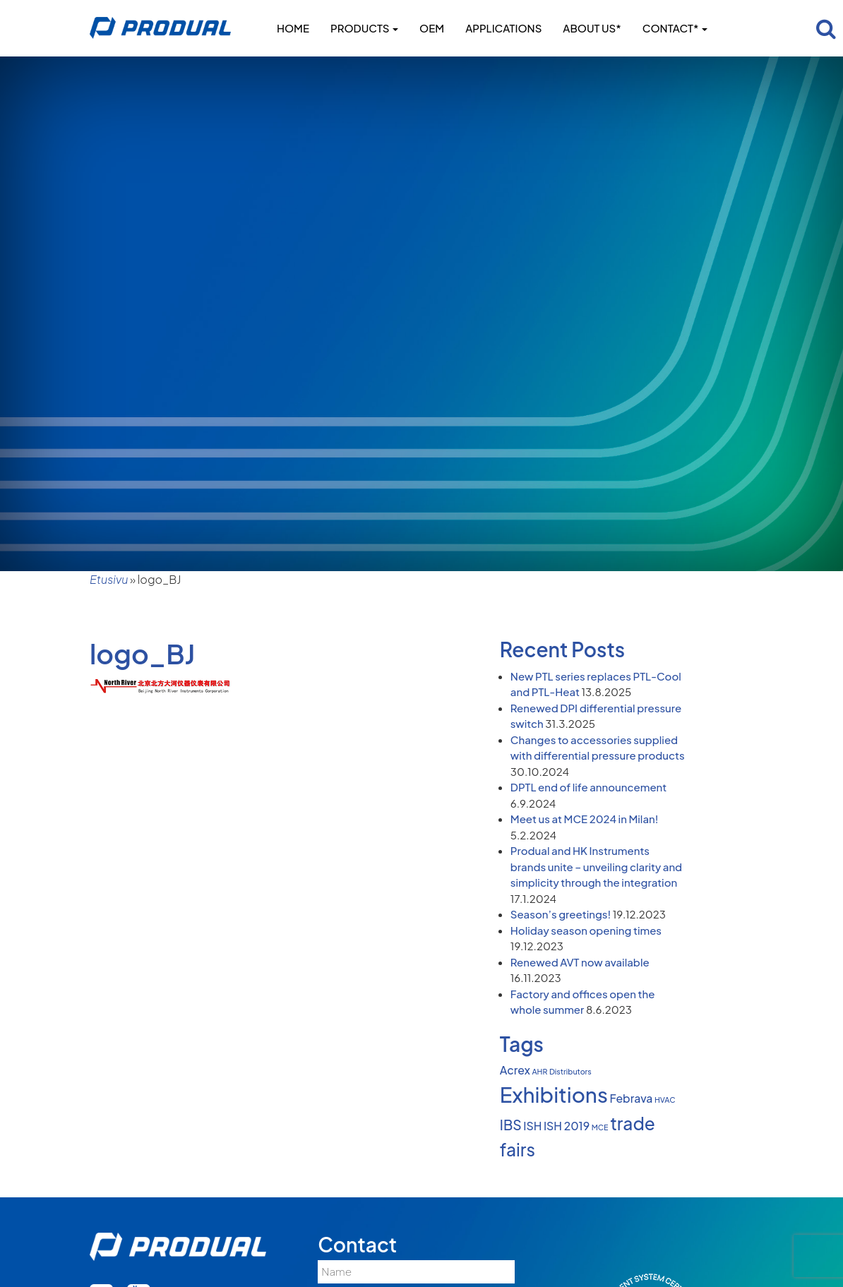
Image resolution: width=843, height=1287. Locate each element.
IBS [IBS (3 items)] (511, 1124)
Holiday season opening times (586, 930)
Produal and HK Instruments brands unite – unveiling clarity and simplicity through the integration (596, 866)
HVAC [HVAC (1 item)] (665, 1099)
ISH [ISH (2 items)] (532, 1126)
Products (364, 28)
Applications (503, 28)
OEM (431, 28)
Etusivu (109, 579)
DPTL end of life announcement (588, 787)
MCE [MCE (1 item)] (600, 1127)
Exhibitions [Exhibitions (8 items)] (554, 1095)
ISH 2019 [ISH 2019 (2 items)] (567, 1126)
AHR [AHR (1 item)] (539, 1071)
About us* (592, 28)
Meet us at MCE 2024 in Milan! (584, 818)
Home (293, 28)
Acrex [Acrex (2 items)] (515, 1070)
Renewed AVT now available (580, 962)
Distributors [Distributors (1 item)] (570, 1071)
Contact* (674, 28)
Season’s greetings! (560, 914)
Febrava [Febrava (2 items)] (630, 1098)
